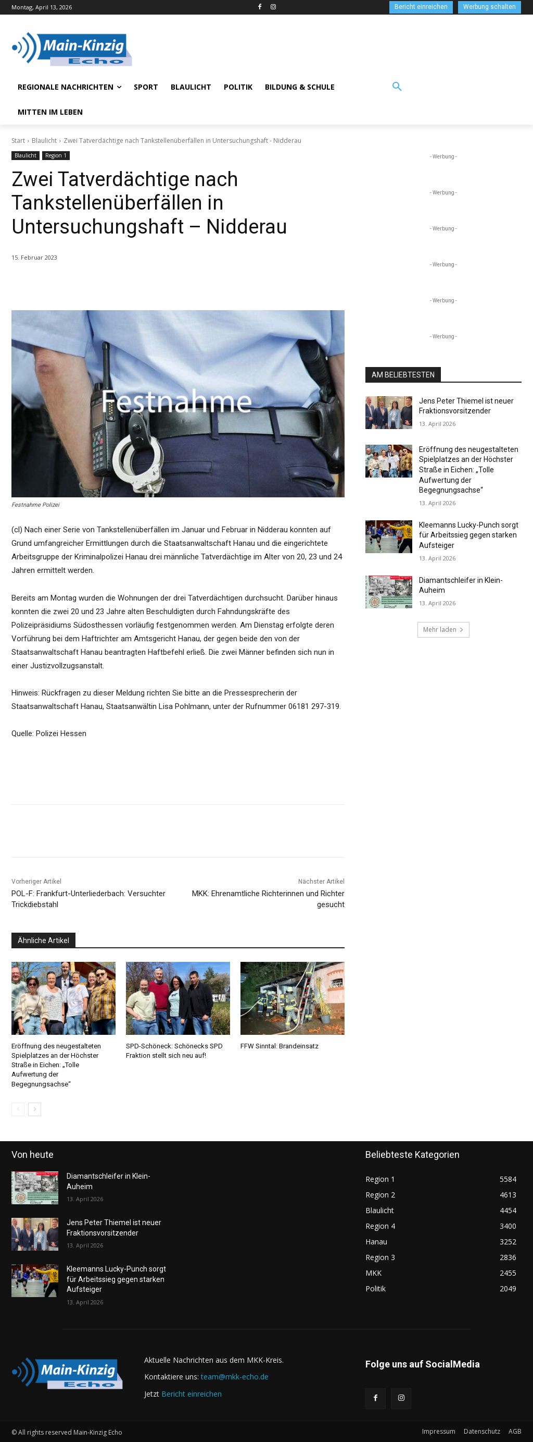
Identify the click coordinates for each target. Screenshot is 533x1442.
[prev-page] (17, 1109)
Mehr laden (443, 629)
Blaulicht (44, 140)
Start (18, 140)
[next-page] (34, 1109)
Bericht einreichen (191, 1393)
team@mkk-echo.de (235, 1377)
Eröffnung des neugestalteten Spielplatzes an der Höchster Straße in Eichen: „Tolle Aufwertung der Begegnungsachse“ (56, 1065)
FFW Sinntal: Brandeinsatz (279, 1046)
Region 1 (56, 155)
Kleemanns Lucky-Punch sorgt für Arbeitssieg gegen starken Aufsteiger (468, 535)
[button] (397, 87)
